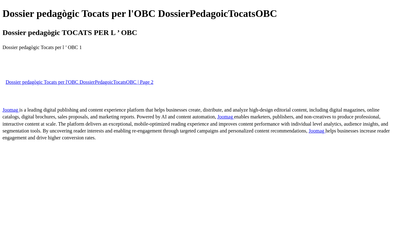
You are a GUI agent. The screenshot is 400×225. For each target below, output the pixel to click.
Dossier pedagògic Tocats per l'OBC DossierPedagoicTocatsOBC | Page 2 (79, 82)
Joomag (10, 109)
